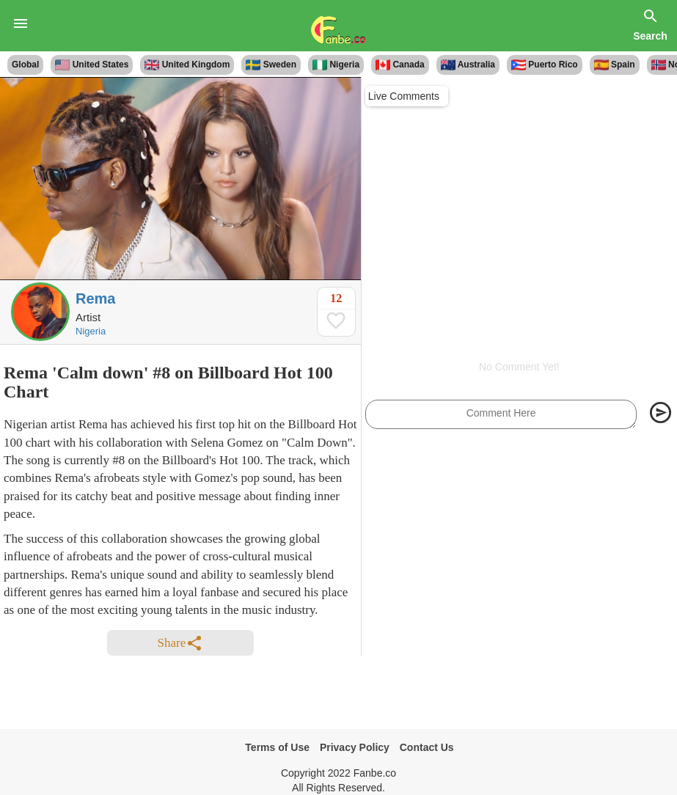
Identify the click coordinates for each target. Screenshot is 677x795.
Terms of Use (277, 747)
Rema (95, 298)
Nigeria (335, 64)
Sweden (271, 64)
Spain (614, 64)
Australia (468, 64)
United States (91, 64)
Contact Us (427, 747)
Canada (400, 64)
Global (25, 64)
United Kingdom (187, 64)
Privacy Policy (354, 747)
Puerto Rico (544, 64)
